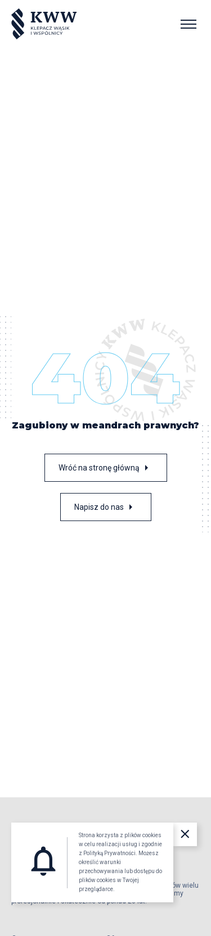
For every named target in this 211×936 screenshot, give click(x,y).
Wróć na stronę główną (106, 467)
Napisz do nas (105, 507)
